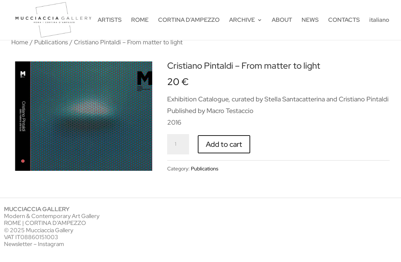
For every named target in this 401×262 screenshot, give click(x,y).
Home (19, 42)
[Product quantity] (178, 144)
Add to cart (224, 144)
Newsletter (18, 244)
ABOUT (282, 20)
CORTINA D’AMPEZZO (189, 20)
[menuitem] (379, 28)
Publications (51, 42)
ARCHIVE (242, 20)
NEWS (310, 20)
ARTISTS (110, 20)
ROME (140, 20)
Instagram (51, 244)
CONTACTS (344, 20)
